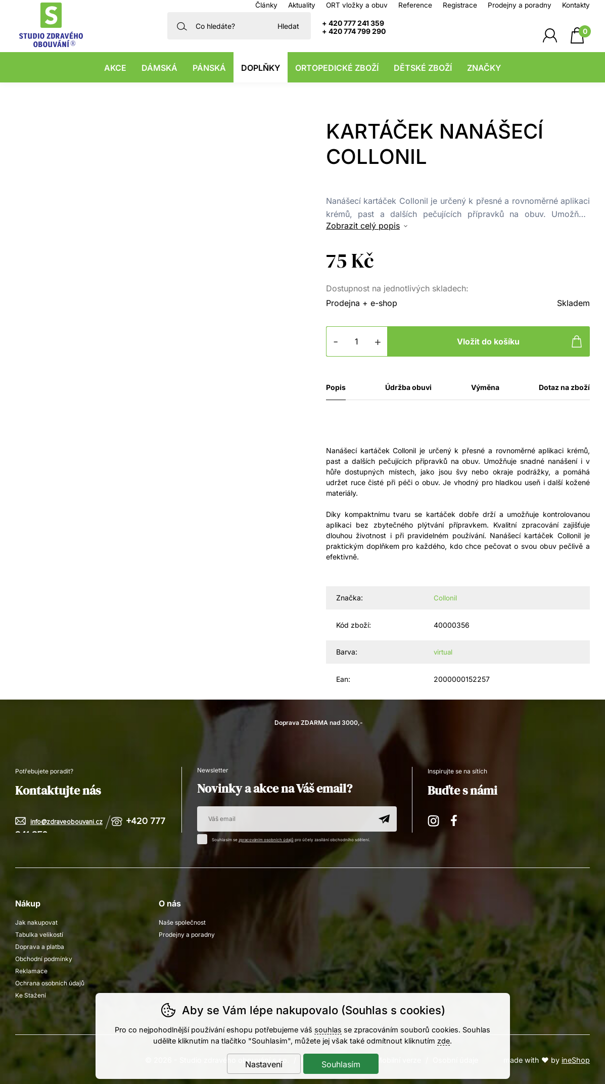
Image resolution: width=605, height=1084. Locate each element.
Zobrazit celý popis (363, 226)
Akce (115, 68)
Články (266, 5)
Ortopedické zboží (337, 68)
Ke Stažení (30, 994)
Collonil (445, 597)
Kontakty (576, 5)
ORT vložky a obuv (357, 5)
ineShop (576, 1059)
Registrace (460, 5)
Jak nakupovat (36, 921)
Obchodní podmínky (43, 958)
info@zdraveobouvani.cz (66, 821)
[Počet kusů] (357, 341)
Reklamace (31, 970)
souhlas (328, 1029)
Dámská (159, 68)
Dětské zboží (423, 68)
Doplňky (260, 68)
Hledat (288, 26)
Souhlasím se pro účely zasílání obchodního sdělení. (287, 837)
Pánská (209, 68)
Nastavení (264, 1064)
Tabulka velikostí (39, 933)
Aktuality (301, 5)
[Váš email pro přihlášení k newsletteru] (284, 818)
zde (443, 1040)
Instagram (434, 818)
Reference (415, 5)
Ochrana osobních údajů (49, 982)
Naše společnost (182, 921)
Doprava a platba (39, 945)
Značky (484, 68)
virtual (444, 651)
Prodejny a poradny (519, 5)
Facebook (457, 818)
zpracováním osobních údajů (267, 838)
